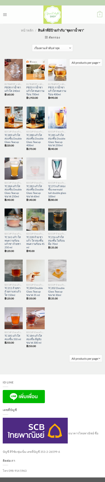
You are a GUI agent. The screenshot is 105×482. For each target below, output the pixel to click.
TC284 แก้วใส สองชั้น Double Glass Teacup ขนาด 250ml (13, 191)
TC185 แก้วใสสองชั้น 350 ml (13, 337)
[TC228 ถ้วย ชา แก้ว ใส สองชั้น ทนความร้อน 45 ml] (35, 220)
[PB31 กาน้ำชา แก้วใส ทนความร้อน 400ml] (57, 70)
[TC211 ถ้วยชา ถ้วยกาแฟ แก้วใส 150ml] (14, 271)
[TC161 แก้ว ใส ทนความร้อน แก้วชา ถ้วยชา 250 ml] (14, 220)
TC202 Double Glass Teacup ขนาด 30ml (56, 291)
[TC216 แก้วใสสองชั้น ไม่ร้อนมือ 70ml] (57, 220)
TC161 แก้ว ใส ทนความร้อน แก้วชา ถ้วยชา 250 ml (13, 242)
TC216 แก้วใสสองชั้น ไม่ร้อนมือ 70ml (56, 240)
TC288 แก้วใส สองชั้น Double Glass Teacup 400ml (34, 140)
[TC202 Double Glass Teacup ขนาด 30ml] (57, 271)
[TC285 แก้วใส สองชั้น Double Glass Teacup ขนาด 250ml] (57, 118)
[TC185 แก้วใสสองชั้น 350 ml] (14, 318)
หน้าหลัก (27, 30)
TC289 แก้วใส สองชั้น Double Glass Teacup (13, 138)
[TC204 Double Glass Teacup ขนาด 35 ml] (35, 271)
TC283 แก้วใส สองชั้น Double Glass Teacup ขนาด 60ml (34, 191)
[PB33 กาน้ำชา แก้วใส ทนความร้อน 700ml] (35, 70)
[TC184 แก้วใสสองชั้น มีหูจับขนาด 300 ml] (35, 318)
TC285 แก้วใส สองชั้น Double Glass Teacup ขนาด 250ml (56, 140)
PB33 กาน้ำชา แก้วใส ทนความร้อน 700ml (35, 91)
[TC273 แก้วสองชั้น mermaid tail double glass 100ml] (57, 169)
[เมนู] (5, 14)
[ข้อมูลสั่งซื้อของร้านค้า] (52, 48)
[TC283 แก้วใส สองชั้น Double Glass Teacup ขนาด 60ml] (35, 169)
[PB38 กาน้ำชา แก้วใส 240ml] (14, 70)
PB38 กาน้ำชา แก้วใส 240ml (13, 89)
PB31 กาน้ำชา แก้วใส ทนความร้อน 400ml (57, 91)
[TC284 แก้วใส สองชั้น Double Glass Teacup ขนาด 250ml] (14, 169)
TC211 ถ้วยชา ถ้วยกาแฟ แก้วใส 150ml (13, 291)
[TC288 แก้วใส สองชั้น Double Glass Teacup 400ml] (35, 118)
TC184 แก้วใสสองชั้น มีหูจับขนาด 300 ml (34, 339)
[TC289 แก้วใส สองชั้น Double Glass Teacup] (14, 118)
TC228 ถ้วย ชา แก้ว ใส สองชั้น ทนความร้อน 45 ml (35, 242)
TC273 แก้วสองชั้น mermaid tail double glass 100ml (57, 191)
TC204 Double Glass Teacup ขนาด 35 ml (34, 291)
